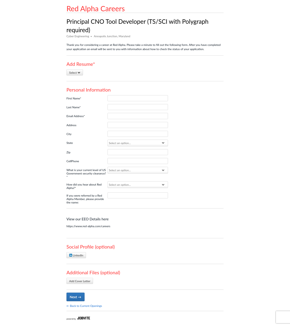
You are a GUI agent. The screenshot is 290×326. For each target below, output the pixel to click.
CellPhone (72, 161)
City (68, 134)
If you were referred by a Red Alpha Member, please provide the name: (85, 199)
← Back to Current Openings (84, 305)
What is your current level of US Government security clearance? (86, 173)
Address (71, 125)
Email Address (75, 116)
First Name (73, 98)
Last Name (73, 107)
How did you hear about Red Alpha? (84, 186)
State (69, 142)
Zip (68, 152)
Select (74, 72)
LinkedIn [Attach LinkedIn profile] (76, 255)
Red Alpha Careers (95, 8)
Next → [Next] (75, 297)
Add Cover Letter (79, 281)
